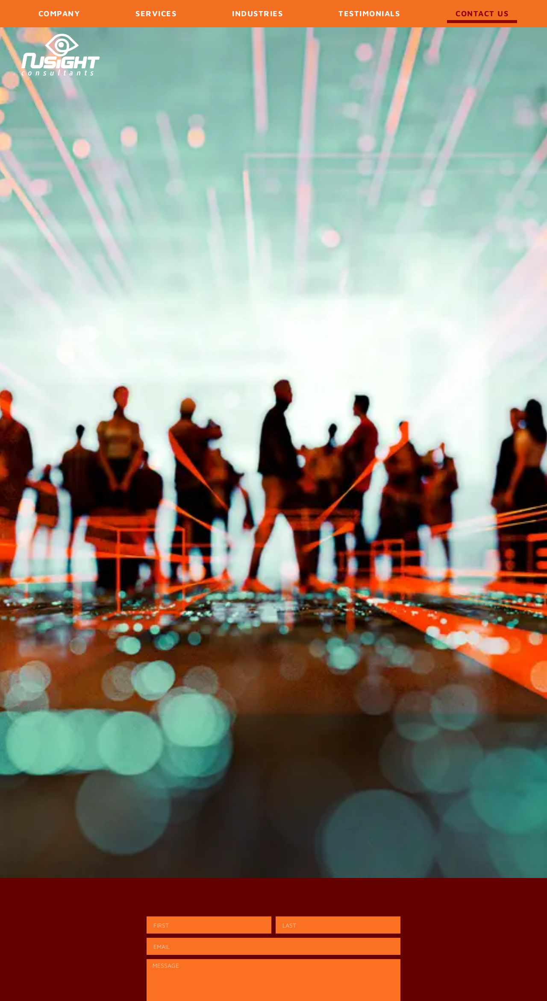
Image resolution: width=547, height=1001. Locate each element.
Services (155, 13)
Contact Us (482, 13)
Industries (257, 13)
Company (59, 13)
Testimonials (369, 13)
